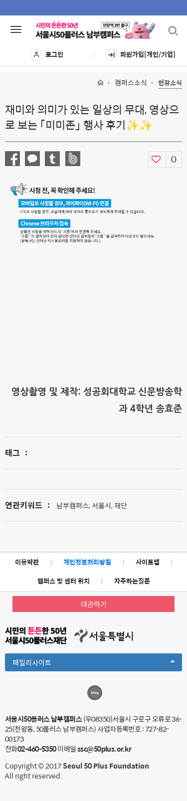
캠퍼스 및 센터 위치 (63, 581)
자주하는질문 (132, 581)
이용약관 (27, 562)
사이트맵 (148, 562)
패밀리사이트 (93, 663)
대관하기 (94, 604)
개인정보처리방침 (87, 562)
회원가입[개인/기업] (140, 55)
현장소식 (170, 83)
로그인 (46, 55)
